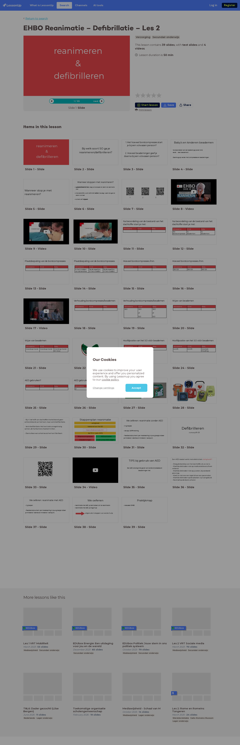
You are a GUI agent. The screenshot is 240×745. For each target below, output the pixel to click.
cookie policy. (110, 379)
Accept (136, 387)
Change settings (103, 387)
